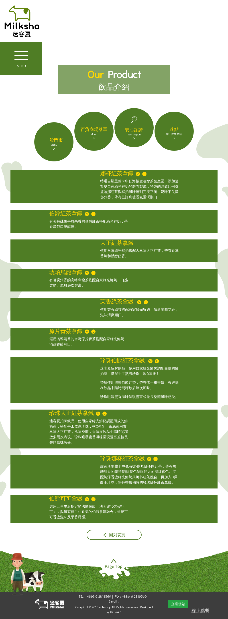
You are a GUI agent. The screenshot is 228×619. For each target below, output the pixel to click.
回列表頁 (114, 534)
